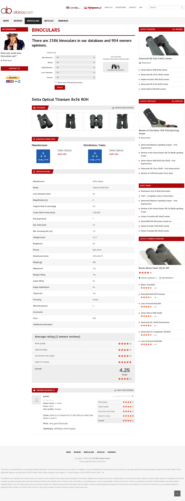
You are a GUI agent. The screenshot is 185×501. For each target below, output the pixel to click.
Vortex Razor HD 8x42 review (153, 89)
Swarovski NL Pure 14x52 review (155, 58)
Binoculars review (122, 108)
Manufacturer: (47, 57)
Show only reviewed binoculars (70, 82)
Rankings (63, 20)
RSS (140, 7)
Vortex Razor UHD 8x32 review (154, 70)
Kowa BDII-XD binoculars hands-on (156, 221)
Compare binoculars (115, 67)
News (6, 20)
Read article (144, 137)
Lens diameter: (47, 72)
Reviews (18, 20)
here (24, 487)
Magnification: (47, 67)
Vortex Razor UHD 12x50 (151, 313)
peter (46, 396)
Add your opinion (123, 390)
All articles (177, 101)
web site (62, 154)
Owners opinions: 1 (148, 277)
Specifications (166, 277)
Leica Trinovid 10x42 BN (151, 341)
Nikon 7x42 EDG (148, 285)
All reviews (177, 29)
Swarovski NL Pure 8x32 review (154, 84)
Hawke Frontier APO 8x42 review (155, 79)
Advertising (121, 7)
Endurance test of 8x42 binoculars (155, 191)
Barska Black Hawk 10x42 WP (154, 268)
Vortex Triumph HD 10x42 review (155, 231)
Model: (50, 62)
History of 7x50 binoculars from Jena (157, 173)
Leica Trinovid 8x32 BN (151, 304)
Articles (49, 20)
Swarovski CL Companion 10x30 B (156, 332)
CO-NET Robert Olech (101, 458)
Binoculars (33, 20)
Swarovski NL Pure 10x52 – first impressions (160, 169)
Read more (6, 60)
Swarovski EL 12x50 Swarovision (155, 322)
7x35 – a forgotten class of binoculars (157, 196)
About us (109, 7)
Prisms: (50, 77)
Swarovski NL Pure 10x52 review (155, 75)
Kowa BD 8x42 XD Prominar (153, 294)
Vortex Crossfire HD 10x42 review (155, 216)
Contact (132, 7)
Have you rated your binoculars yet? (11, 55)
